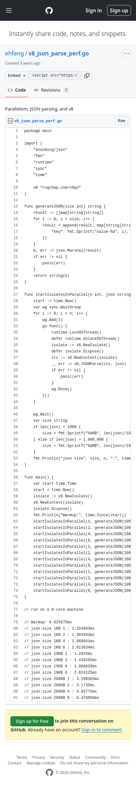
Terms (21, 757)
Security (57, 757)
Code (17, 90)
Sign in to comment (102, 730)
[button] (87, 75)
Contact (14, 763)
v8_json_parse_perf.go (59, 53)
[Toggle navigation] (9, 10)
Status (74, 757)
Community (95, 757)
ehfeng (14, 53)
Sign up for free (32, 721)
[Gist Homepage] (49, 10)
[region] (68, 414)
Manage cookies (40, 763)
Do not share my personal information (94, 763)
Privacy (38, 757)
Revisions (52, 90)
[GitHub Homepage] (49, 772)
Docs (115, 757)
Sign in (94, 10)
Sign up (119, 10)
